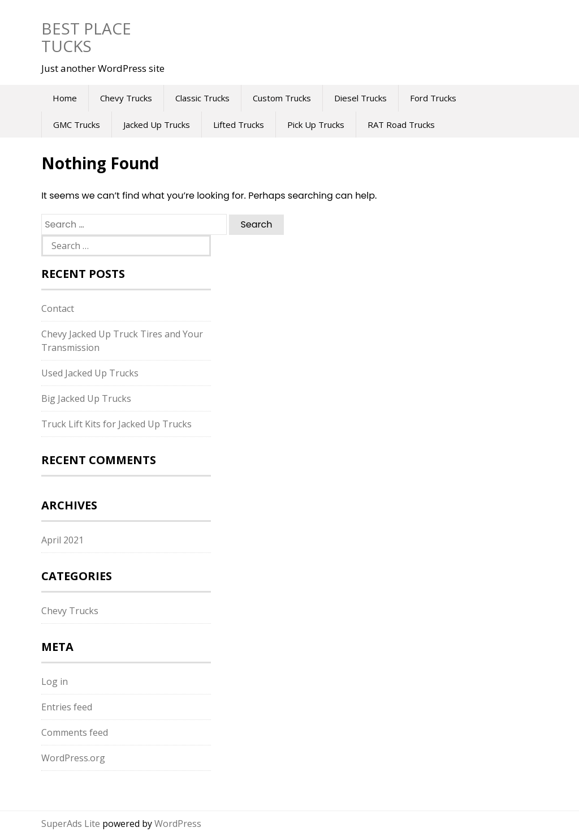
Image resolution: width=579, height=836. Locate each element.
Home (65, 98)
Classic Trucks (202, 98)
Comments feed (74, 732)
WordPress (177, 823)
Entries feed (66, 707)
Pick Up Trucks (315, 124)
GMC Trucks (76, 124)
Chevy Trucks (126, 98)
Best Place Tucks (86, 37)
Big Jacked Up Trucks (86, 398)
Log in (54, 681)
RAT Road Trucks (401, 124)
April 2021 (62, 540)
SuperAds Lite (70, 823)
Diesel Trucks (360, 98)
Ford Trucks (433, 98)
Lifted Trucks (238, 124)
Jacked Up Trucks (156, 124)
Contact (57, 308)
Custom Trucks (282, 98)
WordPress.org (73, 758)
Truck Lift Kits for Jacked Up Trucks (116, 424)
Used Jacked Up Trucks (90, 373)
